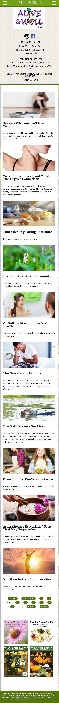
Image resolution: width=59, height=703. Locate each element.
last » (44, 606)
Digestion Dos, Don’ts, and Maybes (28, 479)
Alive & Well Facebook (32, 36)
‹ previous (28, 598)
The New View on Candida (22, 373)
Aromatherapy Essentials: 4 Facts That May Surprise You (27, 528)
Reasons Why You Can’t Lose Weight (24, 125)
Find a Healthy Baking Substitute (27, 232)
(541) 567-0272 (30, 80)
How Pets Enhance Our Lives (24, 426)
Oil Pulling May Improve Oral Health (25, 325)
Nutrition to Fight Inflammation (27, 579)
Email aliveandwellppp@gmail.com (26, 36)
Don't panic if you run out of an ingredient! (20, 239)
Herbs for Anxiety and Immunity (27, 276)
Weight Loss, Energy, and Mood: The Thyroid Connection (26, 177)
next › (31, 606)
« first (12, 598)
